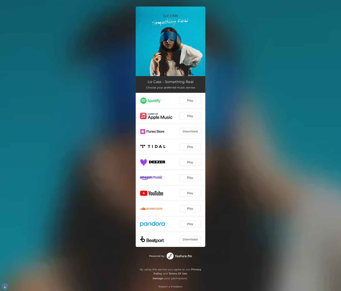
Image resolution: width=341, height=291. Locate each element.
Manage (158, 278)
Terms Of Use (178, 273)
